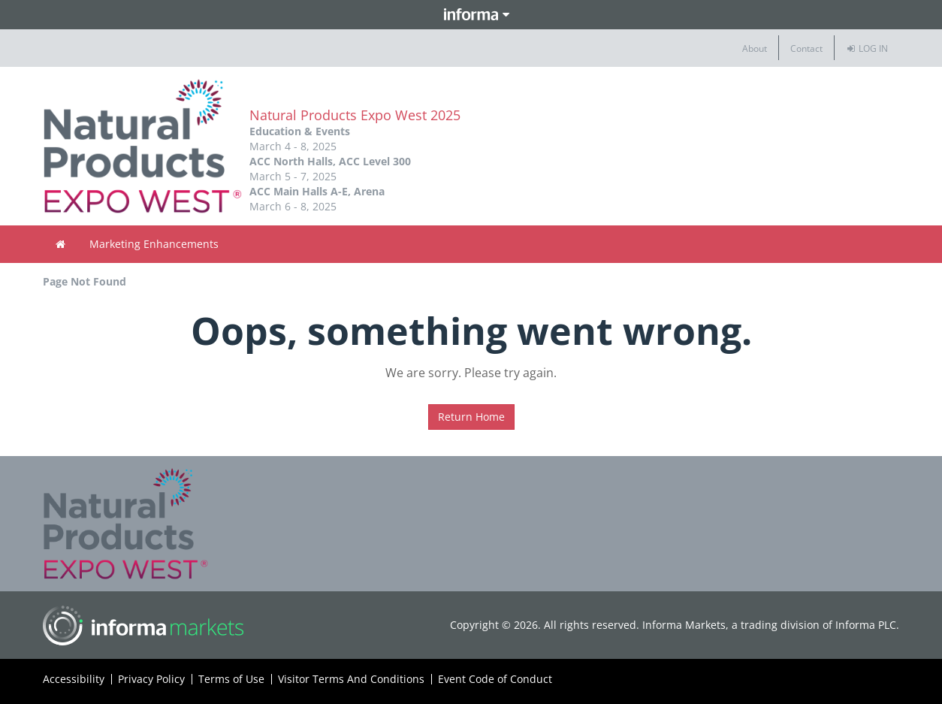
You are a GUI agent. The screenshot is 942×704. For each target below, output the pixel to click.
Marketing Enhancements (154, 244)
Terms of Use (231, 679)
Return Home (471, 416)
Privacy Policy (151, 679)
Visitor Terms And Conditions (351, 679)
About (754, 48)
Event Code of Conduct (495, 679)
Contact (806, 48)
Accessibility (73, 679)
